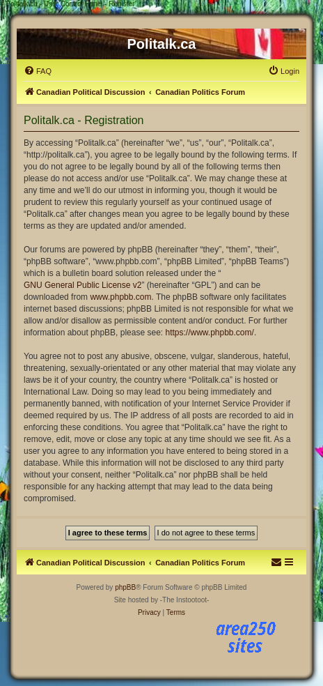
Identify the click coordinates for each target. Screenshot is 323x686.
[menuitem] (38, 71)
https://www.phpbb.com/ (209, 332)
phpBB (125, 587)
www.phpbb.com (120, 297)
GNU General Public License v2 (82, 285)
